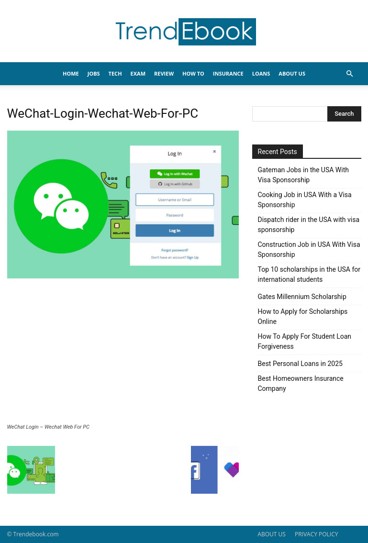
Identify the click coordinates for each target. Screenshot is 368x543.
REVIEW (164, 73)
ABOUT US (271, 534)
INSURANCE (228, 73)
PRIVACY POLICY (316, 534)
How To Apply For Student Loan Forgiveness (305, 341)
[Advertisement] (123, 352)
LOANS (261, 73)
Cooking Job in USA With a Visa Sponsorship (305, 200)
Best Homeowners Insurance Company (301, 383)
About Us (292, 73)
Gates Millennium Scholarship (302, 296)
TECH (115, 73)
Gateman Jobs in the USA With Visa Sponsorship (303, 175)
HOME (71, 73)
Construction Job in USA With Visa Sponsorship (309, 249)
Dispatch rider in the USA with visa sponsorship (309, 224)
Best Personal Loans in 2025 (300, 363)
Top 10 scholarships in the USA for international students (309, 274)
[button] (349, 73)
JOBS (94, 73)
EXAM (138, 73)
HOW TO (193, 73)
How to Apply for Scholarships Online (303, 316)
